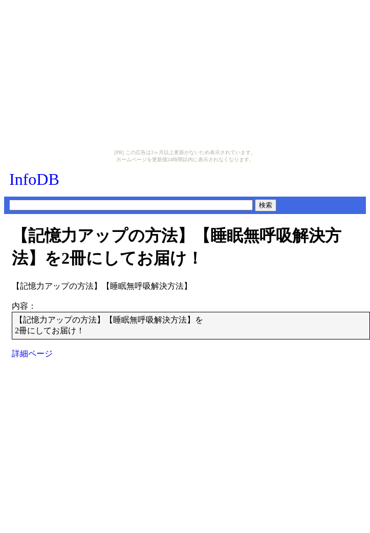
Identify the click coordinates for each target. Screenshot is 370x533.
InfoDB (34, 179)
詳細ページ (32, 353)
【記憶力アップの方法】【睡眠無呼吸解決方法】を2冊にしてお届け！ (176, 246)
